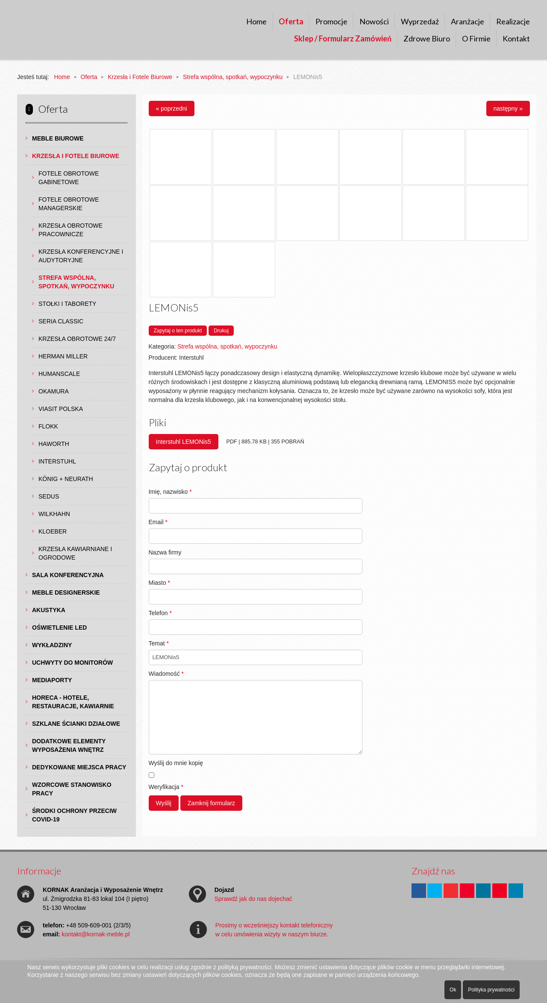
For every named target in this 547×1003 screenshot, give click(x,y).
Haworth (53, 443)
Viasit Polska (60, 408)
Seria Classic (60, 321)
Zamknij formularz (211, 803)
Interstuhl (57, 461)
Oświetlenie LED (59, 627)
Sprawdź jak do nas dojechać (253, 898)
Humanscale (59, 373)
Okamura (53, 391)
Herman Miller (63, 356)
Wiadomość (166, 673)
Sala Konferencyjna (68, 575)
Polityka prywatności (491, 990)
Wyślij (163, 803)
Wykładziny (52, 645)
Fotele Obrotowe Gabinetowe (68, 177)
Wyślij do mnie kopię (176, 763)
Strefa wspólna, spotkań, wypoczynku (76, 282)
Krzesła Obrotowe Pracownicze (70, 230)
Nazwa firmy (165, 552)
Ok (453, 990)
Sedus (48, 496)
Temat (159, 643)
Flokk (48, 426)
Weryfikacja (166, 786)
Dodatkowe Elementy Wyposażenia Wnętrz (69, 745)
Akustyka (48, 610)
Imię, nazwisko (170, 491)
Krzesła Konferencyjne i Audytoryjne (80, 256)
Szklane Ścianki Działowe (76, 723)
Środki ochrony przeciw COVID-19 (74, 815)
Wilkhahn (54, 513)
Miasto (160, 582)
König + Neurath (65, 478)
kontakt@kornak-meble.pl (95, 934)
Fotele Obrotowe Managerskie (68, 203)
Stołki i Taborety (67, 303)
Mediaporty (52, 680)
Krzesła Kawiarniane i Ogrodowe (75, 553)
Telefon (160, 613)
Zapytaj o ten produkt (178, 331)
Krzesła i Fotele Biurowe (75, 156)
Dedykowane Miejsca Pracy (79, 767)
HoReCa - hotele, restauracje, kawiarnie (73, 702)
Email (158, 522)
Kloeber (52, 531)
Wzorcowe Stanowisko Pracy (72, 789)
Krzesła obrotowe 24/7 (77, 338)
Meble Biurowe (58, 138)
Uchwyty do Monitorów (72, 662)
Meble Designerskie (66, 592)
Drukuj (221, 331)
